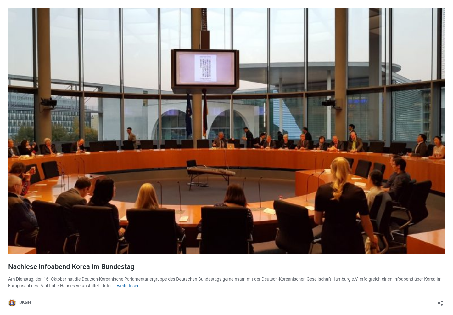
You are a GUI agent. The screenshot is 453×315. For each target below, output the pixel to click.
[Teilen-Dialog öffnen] (440, 301)
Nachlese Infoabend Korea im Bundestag (71, 267)
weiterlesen (128, 285)
